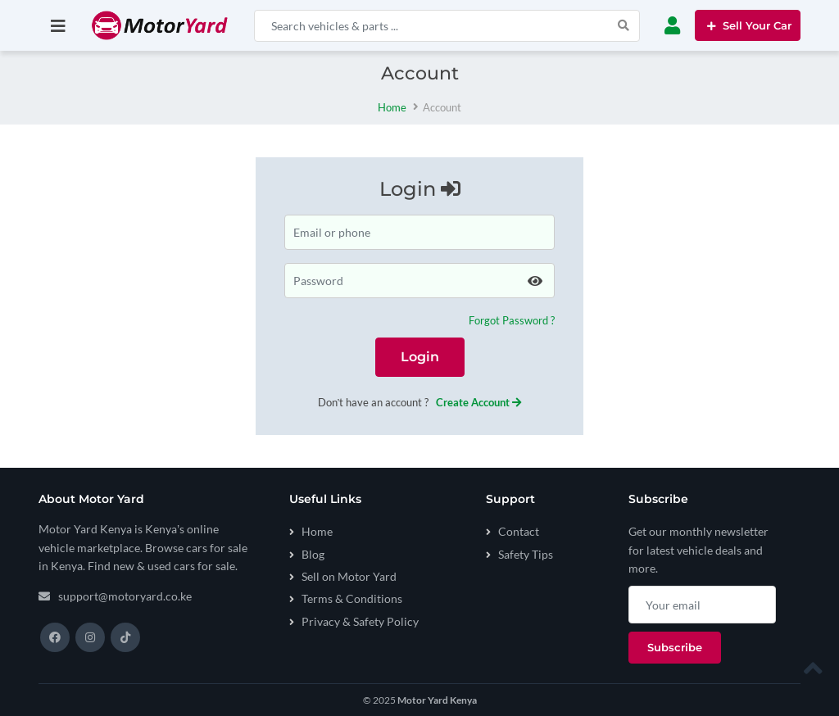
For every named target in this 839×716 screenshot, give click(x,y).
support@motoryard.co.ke (125, 596)
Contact (518, 531)
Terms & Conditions (352, 598)
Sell (747, 25)
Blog (313, 554)
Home (392, 107)
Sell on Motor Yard (349, 576)
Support (510, 499)
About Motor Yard (91, 499)
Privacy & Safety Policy (360, 621)
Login (420, 357)
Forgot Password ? (512, 320)
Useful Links (325, 499)
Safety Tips (525, 554)
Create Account (478, 402)
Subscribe (658, 499)
